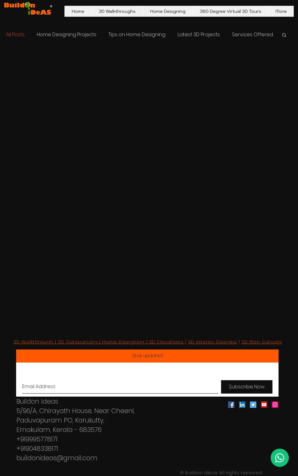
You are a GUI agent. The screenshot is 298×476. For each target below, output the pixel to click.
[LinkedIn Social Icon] (242, 404)
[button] (284, 35)
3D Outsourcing (78, 342)
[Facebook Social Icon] (231, 404)
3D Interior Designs (212, 342)
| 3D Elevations (165, 342)
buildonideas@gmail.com (56, 457)
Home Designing (123, 342)
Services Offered (252, 34)
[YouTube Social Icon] (264, 404)
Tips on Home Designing (137, 34)
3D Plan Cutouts (261, 342)
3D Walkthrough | (36, 342)
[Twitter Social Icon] (253, 404)
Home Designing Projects (66, 34)
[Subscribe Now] (246, 387)
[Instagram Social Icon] (275, 404)
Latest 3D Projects (199, 34)
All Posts (15, 34)
